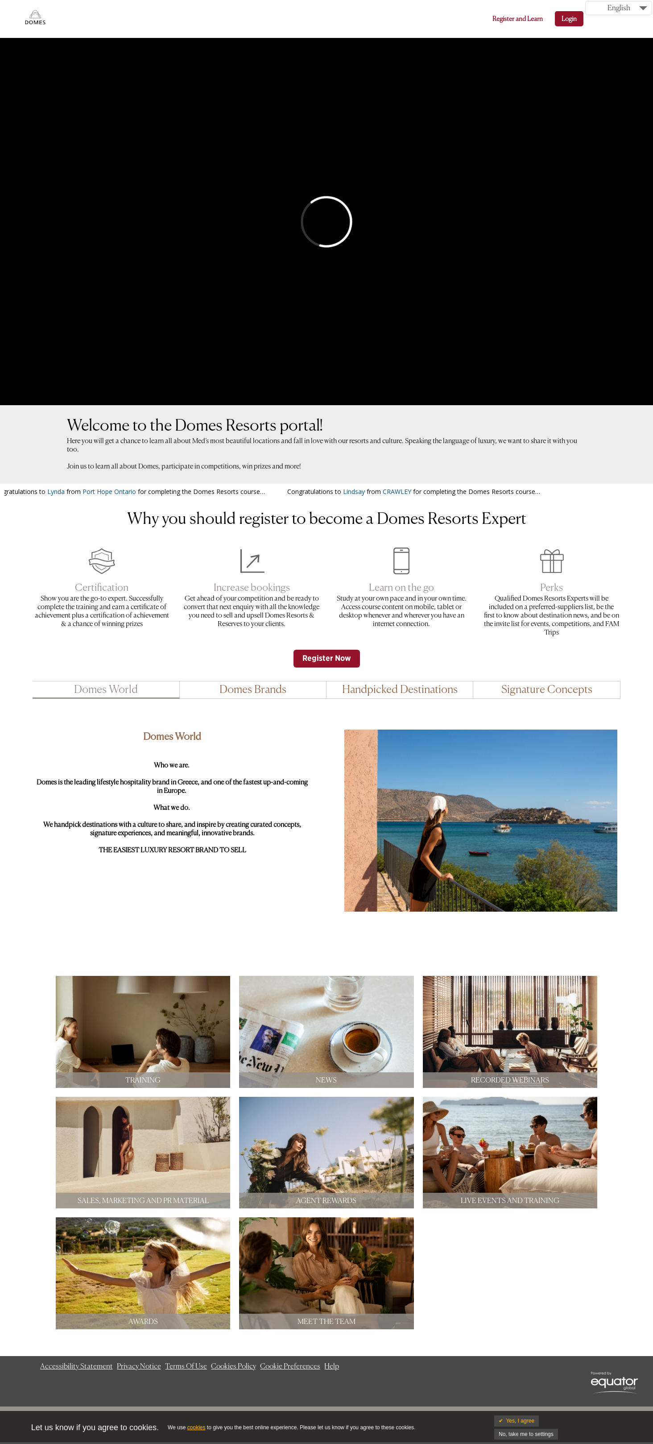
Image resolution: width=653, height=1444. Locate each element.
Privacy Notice (139, 1365)
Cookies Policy (233, 1365)
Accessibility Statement (76, 1365)
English (619, 7)
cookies (196, 1427)
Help (331, 1365)
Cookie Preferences (290, 1365)
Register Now (326, 659)
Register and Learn (517, 19)
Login (569, 19)
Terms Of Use (186, 1365)
